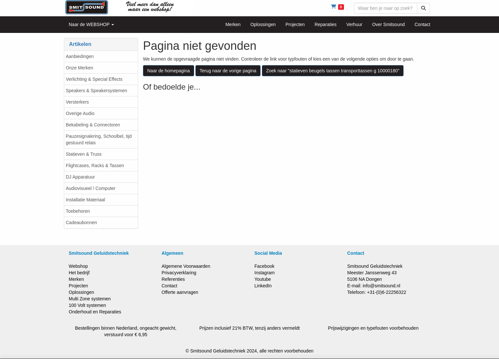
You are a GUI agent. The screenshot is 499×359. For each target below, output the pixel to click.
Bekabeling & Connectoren (93, 124)
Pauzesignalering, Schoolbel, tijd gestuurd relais (99, 139)
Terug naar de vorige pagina (228, 70)
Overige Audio (80, 113)
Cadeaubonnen (81, 222)
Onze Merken (79, 67)
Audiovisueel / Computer (91, 188)
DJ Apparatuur (80, 177)
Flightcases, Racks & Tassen (95, 165)
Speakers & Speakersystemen (96, 90)
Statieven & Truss (84, 154)
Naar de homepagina (168, 70)
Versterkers (77, 102)
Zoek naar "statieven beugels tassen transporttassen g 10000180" (332, 70)
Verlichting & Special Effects (94, 79)
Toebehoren (78, 211)
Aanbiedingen (80, 56)
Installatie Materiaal (85, 199)
